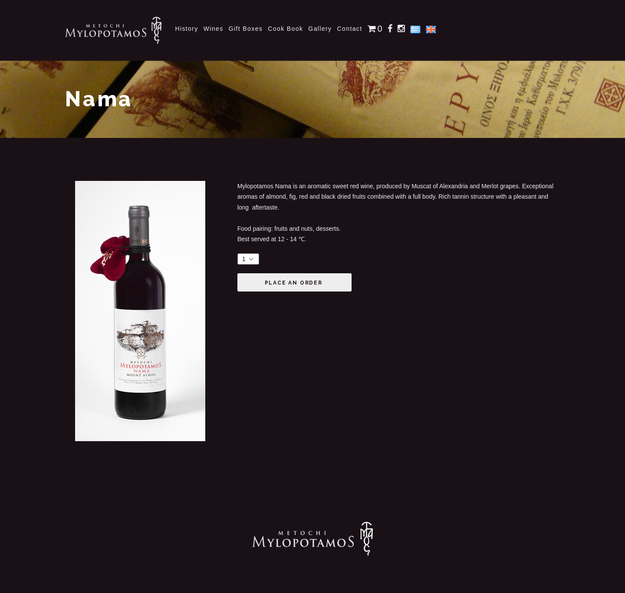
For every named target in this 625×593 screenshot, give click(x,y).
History (186, 28)
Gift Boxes (246, 28)
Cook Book (285, 28)
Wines (214, 28)
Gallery (320, 28)
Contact (349, 28)
